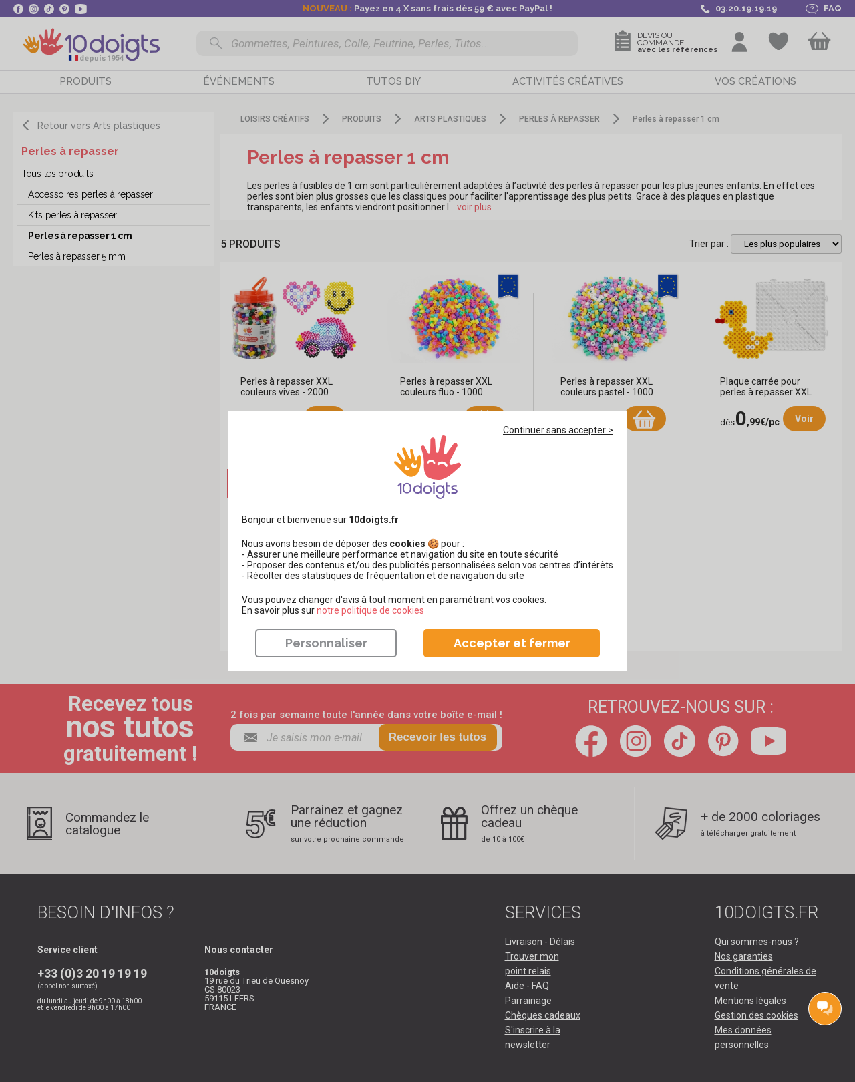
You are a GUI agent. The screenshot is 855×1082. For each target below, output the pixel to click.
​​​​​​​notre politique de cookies (370, 610)
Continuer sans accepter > (558, 430)
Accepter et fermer (512, 643)
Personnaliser (326, 643)
